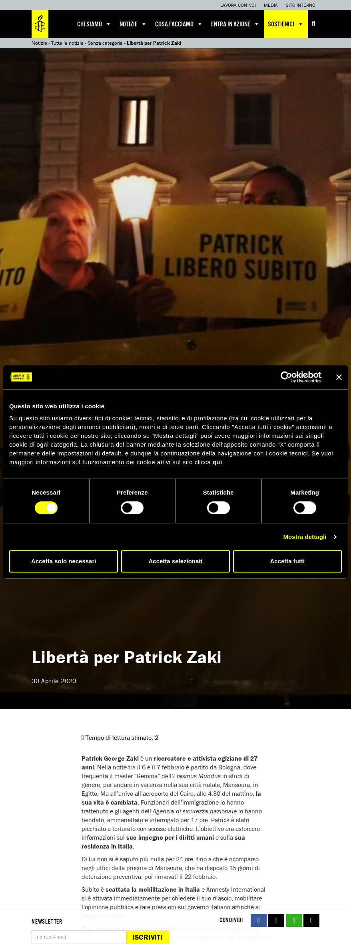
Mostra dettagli (304, 536)
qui (217, 462)
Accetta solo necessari (63, 561)
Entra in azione (235, 24)
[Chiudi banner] (339, 377)
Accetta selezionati (175, 561)
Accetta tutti (287, 561)
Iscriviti (148, 937)
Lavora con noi (238, 5)
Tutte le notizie (67, 43)
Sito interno (300, 5)
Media (271, 5)
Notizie (133, 24)
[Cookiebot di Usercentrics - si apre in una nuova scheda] (286, 377)
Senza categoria (105, 43)
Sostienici (286, 24)
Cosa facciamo (179, 24)
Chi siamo (94, 24)
